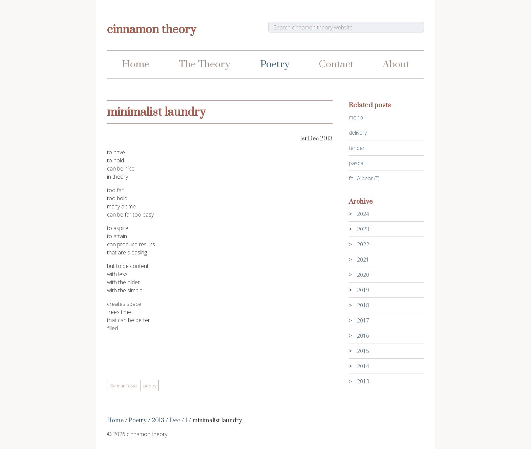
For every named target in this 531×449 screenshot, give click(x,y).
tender (357, 148)
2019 (363, 290)
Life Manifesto (123, 385)
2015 (363, 351)
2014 (363, 366)
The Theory (204, 64)
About (396, 64)
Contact (336, 64)
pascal (356, 163)
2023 (363, 229)
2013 (158, 420)
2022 (363, 244)
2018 (363, 305)
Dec (174, 420)
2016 (363, 335)
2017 (363, 320)
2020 (363, 274)
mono (356, 117)
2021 (363, 259)
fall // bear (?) (364, 178)
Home (135, 64)
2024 (363, 214)
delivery (358, 132)
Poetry (275, 64)
